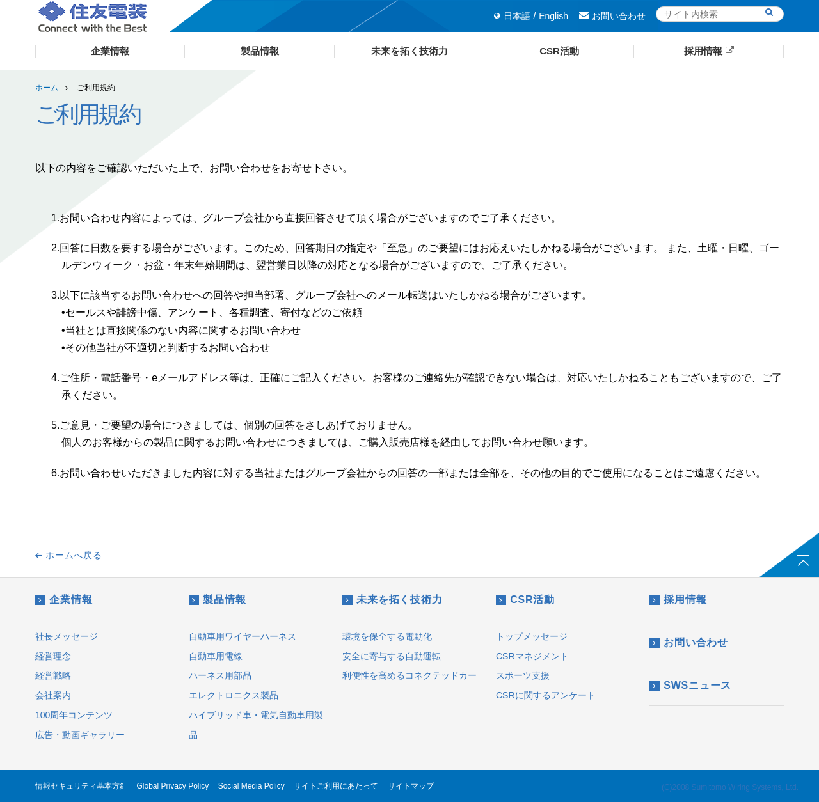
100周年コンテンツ (74, 715)
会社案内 (53, 695)
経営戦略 (53, 675)
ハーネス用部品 (220, 675)
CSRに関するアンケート (546, 695)
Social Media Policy (251, 786)
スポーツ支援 (523, 675)
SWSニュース (690, 685)
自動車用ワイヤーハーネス (242, 636)
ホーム (46, 87)
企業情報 (63, 599)
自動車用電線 (216, 656)
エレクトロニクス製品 (233, 695)
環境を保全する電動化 (387, 636)
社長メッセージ (66, 636)
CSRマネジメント (532, 656)
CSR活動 (525, 599)
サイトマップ (411, 786)
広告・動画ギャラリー (80, 735)
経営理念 (53, 656)
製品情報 (217, 599)
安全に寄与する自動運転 (391, 656)
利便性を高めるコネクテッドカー (409, 675)
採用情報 (677, 599)
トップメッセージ (532, 636)
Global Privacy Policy (172, 786)
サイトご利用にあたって (336, 786)
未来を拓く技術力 (392, 599)
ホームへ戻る (68, 555)
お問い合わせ (612, 16)
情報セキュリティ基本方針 (81, 786)
